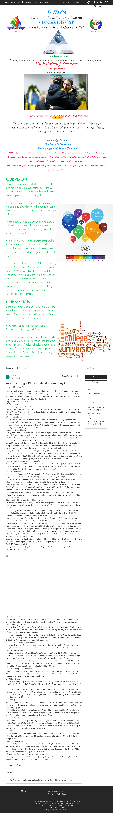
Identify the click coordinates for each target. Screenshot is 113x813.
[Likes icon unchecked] (7, 765)
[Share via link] (17, 765)
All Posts (19, 368)
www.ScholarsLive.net (58, 56)
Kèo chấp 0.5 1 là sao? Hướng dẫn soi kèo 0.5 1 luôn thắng (96, 416)
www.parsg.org (56, 72)
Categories (10, 368)
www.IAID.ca (15, 31)
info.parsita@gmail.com (70, 2)
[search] (96, 368)
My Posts (28, 368)
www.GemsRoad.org (17, 356)
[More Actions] (80, 376)
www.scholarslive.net (65, 805)
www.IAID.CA (14, 271)
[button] (36, 2)
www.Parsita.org (97, 31)
